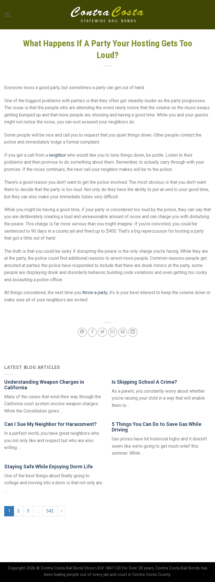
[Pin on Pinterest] (122, 332)
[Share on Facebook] (92, 332)
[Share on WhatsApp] (82, 332)
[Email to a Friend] (112, 332)
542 (50, 511)
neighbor (57, 155)
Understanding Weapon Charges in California (44, 384)
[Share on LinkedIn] (132, 332)
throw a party (94, 292)
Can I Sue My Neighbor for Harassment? (50, 424)
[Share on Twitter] (102, 332)
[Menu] (7, 15)
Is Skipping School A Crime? (144, 382)
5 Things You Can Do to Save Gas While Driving (156, 427)
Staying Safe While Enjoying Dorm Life (48, 466)
